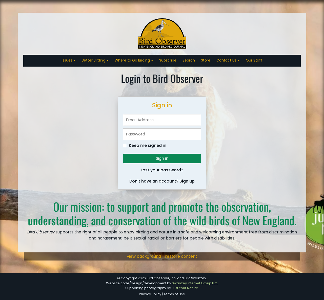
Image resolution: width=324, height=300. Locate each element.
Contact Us (226, 60)
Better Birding (94, 60)
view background (144, 256)
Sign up (187, 181)
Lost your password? (162, 170)
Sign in (162, 158)
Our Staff (254, 60)
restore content (181, 256)
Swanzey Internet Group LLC (194, 283)
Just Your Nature (185, 288)
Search (189, 60)
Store (205, 60)
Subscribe (167, 60)
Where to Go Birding (133, 60)
